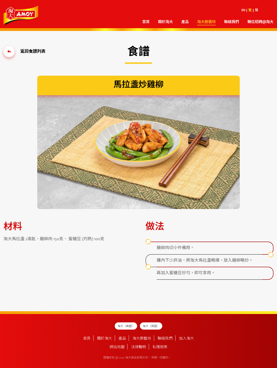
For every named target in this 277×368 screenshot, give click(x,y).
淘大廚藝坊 (206, 22)
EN (243, 10)
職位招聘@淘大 (260, 22)
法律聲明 (138, 347)
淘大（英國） (151, 326)
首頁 (146, 22)
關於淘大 (165, 22)
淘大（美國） (126, 326)
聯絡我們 (231, 22)
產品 (185, 22)
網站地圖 (117, 347)
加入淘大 (186, 339)
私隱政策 (159, 347)
